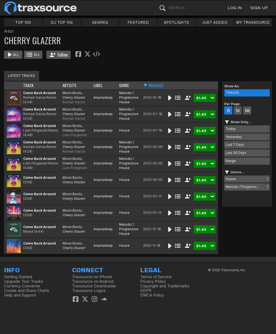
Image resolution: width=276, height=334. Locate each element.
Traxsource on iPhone (92, 276)
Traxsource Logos (89, 290)
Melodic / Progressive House (129, 97)
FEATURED (138, 22)
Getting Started (18, 276)
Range (231, 161)
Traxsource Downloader (94, 286)
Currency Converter (22, 286)
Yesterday (234, 137)
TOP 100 (23, 22)
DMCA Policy (152, 295)
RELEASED (156, 85)
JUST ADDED (214, 22)
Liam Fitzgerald (75, 135)
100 (247, 110)
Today (231, 129)
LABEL (98, 85)
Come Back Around (39, 93)
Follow (59, 54)
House (124, 130)
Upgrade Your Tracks (23, 281)
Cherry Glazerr (74, 97)
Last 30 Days (236, 153)
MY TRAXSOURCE (253, 22)
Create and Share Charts (26, 290)
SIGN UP (259, 7)
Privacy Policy (153, 281)
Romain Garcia (74, 102)
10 (228, 110)
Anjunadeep (103, 97)
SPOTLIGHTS (176, 22)
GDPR (145, 290)
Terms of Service (156, 276)
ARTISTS (69, 85)
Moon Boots (72, 93)
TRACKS (232, 93)
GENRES (100, 22)
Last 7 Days (235, 145)
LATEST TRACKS (21, 76)
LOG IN (234, 7)
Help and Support (20, 295)
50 (238, 110)
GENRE (124, 85)
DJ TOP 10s (62, 22)
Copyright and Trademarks (164, 286)
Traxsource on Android (92, 281)
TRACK (28, 85)
